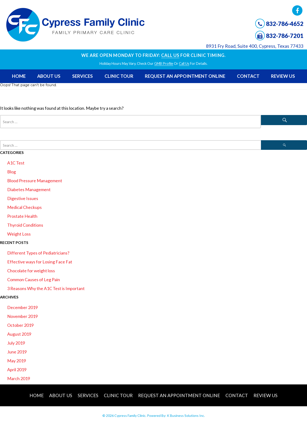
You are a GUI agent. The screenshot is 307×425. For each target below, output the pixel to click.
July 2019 (16, 343)
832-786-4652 (284, 23)
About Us (48, 76)
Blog (11, 171)
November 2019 (22, 316)
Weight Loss (19, 234)
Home (19, 76)
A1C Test (15, 162)
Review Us (283, 76)
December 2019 (22, 307)
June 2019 (17, 351)
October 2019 (20, 325)
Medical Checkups (24, 207)
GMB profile (163, 63)
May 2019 (16, 360)
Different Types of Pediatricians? (38, 252)
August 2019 (19, 334)
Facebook (297, 10)
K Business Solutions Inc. (186, 415)
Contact (248, 76)
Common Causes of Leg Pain (33, 279)
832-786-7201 (284, 35)
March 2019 (18, 378)
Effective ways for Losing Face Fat (39, 261)
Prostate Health (22, 216)
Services (82, 76)
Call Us (170, 55)
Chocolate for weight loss (31, 270)
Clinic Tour (119, 76)
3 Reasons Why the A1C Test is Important (46, 288)
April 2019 (16, 369)
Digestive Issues (22, 198)
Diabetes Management (29, 189)
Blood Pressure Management (34, 180)
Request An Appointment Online (185, 76)
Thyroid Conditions (25, 225)
